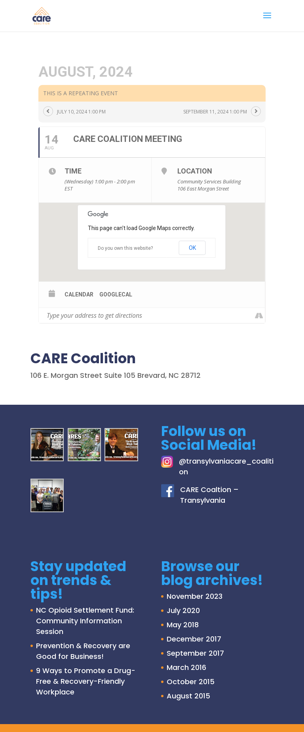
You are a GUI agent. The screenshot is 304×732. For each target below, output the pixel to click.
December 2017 (194, 639)
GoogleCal (115, 294)
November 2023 (194, 596)
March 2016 (186, 667)
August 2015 (188, 696)
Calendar (79, 294)
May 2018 (183, 625)
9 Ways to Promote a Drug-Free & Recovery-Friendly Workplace (85, 681)
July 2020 (183, 610)
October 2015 (191, 682)
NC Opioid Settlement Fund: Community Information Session (85, 620)
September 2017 (195, 653)
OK (192, 248)
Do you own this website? (125, 248)
